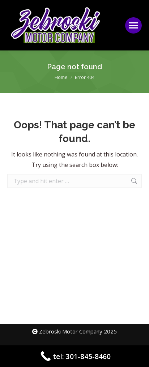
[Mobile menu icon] (133, 25)
